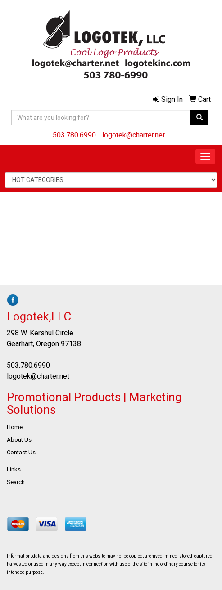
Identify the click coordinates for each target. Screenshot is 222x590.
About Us (19, 439)
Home (15, 427)
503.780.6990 (74, 135)
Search (16, 482)
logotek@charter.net (133, 135)
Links (14, 469)
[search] (199, 117)
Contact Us (21, 452)
